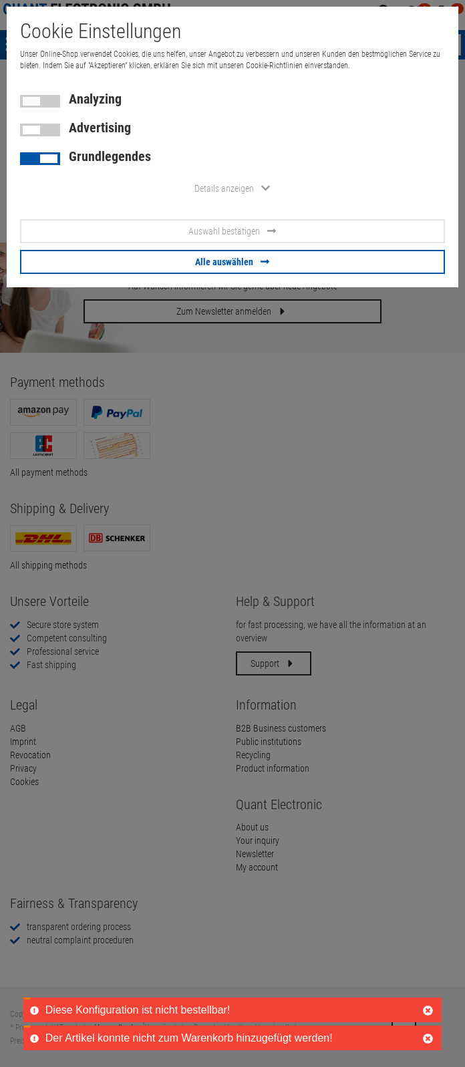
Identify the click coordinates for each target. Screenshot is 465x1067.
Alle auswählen (232, 262)
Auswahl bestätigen (232, 231)
